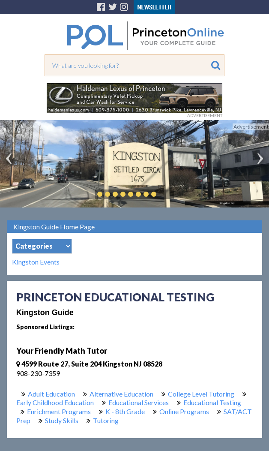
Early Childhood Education (55, 402)
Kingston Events (36, 262)
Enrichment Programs (59, 411)
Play (166, 194)
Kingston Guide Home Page (54, 226)
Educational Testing (212, 402)
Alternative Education (121, 394)
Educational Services (138, 402)
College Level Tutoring (201, 394)
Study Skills (61, 420)
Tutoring (106, 420)
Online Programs (184, 411)
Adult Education (51, 394)
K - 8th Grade (125, 411)
